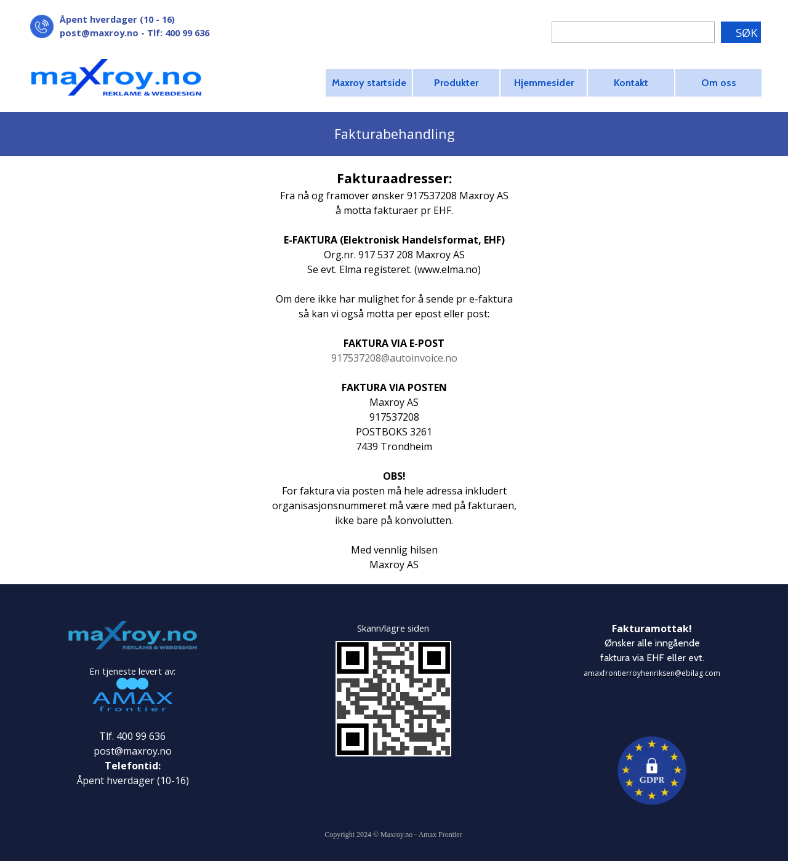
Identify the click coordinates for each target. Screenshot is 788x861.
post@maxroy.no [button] (99, 32)
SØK (747, 32)
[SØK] (633, 32)
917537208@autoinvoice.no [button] (394, 358)
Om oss (718, 83)
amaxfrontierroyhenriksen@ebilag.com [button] (652, 673)
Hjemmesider (544, 83)
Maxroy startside (369, 83)
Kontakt (631, 83)
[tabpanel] (160, 25)
